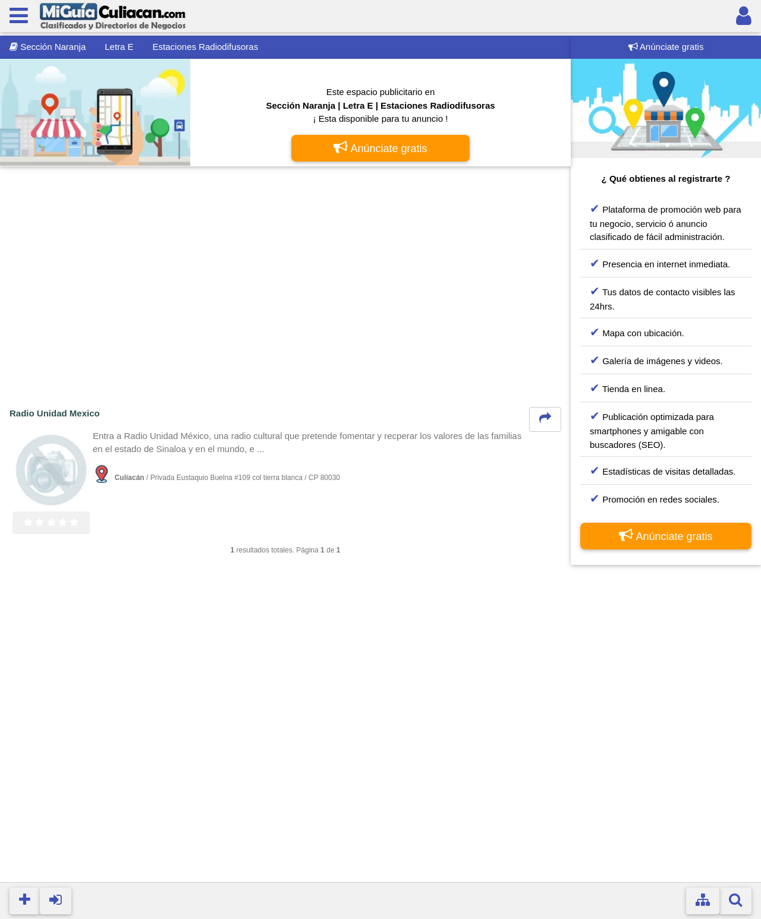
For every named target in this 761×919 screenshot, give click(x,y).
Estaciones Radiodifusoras (206, 47)
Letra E (119, 47)
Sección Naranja (48, 47)
